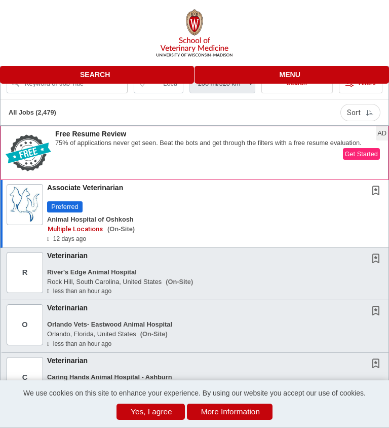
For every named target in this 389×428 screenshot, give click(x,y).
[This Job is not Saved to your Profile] (377, 191)
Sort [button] (360, 113)
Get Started (361, 154)
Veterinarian (67, 256)
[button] (291, 75)
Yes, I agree (151, 411)
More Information (230, 411)
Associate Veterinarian (85, 188)
